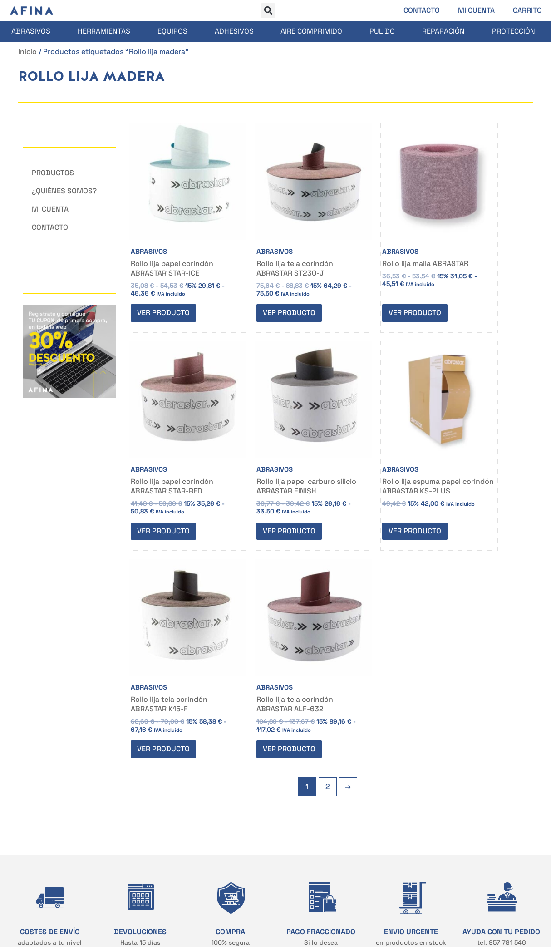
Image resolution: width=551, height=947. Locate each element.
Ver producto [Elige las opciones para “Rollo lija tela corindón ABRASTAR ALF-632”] (470, 493)
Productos (53, 173)
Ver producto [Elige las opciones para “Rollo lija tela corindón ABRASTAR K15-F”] (368, 493)
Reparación (443, 31)
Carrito (527, 10)
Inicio (27, 51)
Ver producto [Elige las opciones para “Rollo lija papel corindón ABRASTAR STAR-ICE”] (164, 288)
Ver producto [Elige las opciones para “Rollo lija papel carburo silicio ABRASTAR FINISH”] (164, 493)
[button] (268, 10)
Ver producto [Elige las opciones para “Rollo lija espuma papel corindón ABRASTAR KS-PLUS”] (267, 493)
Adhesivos (234, 31)
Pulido (382, 31)
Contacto (421, 10)
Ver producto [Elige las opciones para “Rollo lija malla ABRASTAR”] (368, 288)
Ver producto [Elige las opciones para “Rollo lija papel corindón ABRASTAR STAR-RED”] (470, 288)
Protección (513, 31)
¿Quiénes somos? (64, 191)
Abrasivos (30, 31)
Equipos (172, 31)
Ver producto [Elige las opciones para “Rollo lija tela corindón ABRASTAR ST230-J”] (267, 288)
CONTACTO (133, 759)
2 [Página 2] (327, 533)
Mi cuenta (476, 10)
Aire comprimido (311, 31)
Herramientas (104, 31)
